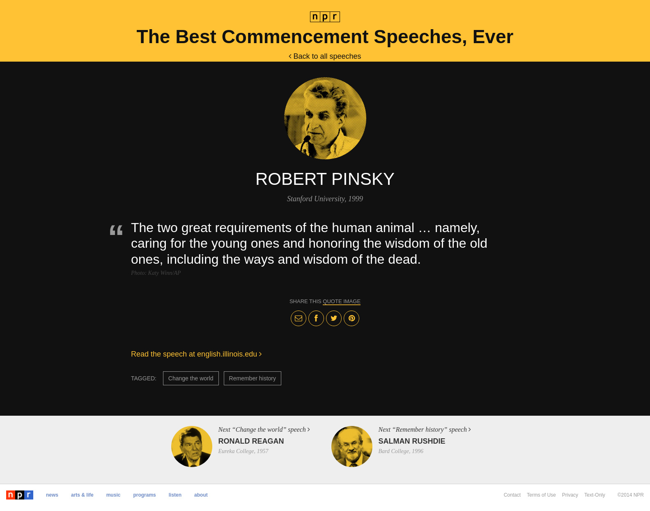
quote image (342, 301)
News (52, 495)
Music (113, 495)
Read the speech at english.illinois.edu (196, 354)
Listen (175, 495)
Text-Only (594, 495)
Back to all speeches (325, 56)
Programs (144, 495)
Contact (512, 495)
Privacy (570, 495)
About (201, 495)
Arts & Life (82, 495)
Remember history (252, 378)
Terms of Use (541, 495)
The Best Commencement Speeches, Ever (325, 36)
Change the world (191, 378)
